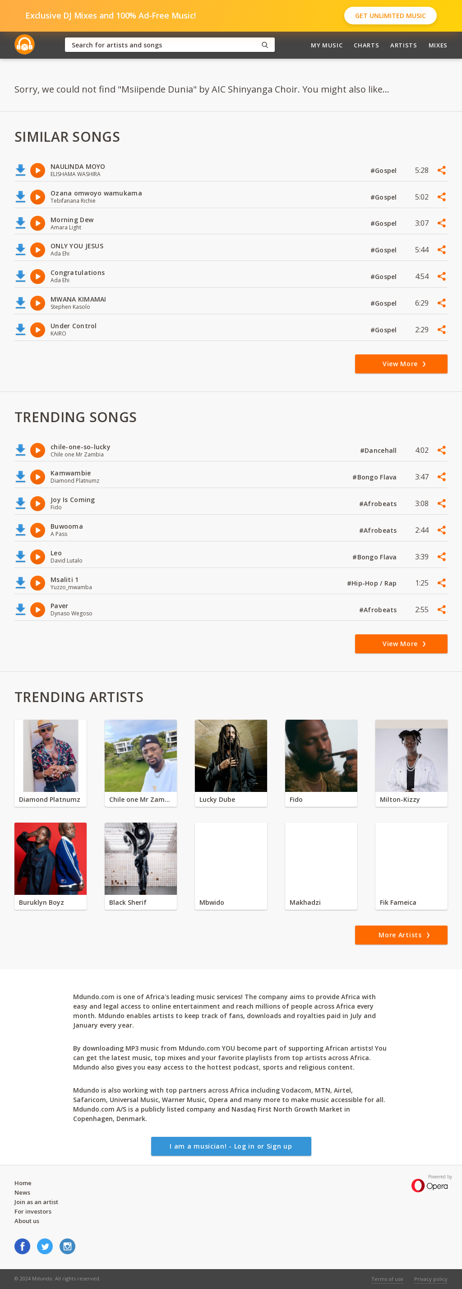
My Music (326, 45)
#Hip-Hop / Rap (373, 583)
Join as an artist (36, 1202)
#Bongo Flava (375, 477)
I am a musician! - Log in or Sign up (231, 1146)
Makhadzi (305, 902)
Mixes (438, 45)
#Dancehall (379, 450)
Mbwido (211, 902)
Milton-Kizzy (400, 799)
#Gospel (384, 170)
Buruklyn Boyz (41, 902)
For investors (32, 1211)
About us (26, 1221)
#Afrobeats (379, 503)
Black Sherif (128, 902)
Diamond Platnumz (49, 799)
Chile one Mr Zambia (140, 799)
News (22, 1192)
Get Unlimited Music (390, 15)
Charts (366, 45)
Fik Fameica (398, 902)
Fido (296, 799)
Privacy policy (431, 1278)
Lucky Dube (217, 799)
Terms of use (387, 1278)
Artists (403, 45)
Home (23, 1183)
